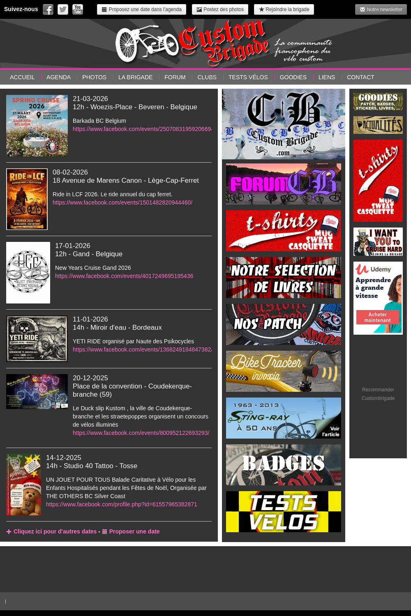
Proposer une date (131, 531)
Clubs (207, 77)
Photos (94, 77)
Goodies (293, 77)
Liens (327, 77)
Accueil (22, 77)
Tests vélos (248, 77)
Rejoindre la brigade (284, 9)
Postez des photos (220, 9)
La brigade (135, 77)
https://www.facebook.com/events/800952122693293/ (141, 433)
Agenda (58, 77)
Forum (174, 77)
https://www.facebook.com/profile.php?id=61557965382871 (121, 504)
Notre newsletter (381, 9)
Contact (360, 77)
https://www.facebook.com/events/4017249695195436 (124, 276)
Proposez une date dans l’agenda (141, 9)
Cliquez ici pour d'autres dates (51, 531)
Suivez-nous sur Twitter (63, 9)
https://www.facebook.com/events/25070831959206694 (143, 129)
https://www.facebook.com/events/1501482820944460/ (122, 202)
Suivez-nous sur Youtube (77, 9)
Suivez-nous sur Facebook (48, 9)
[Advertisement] (205, 567)
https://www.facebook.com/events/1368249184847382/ (142, 349)
